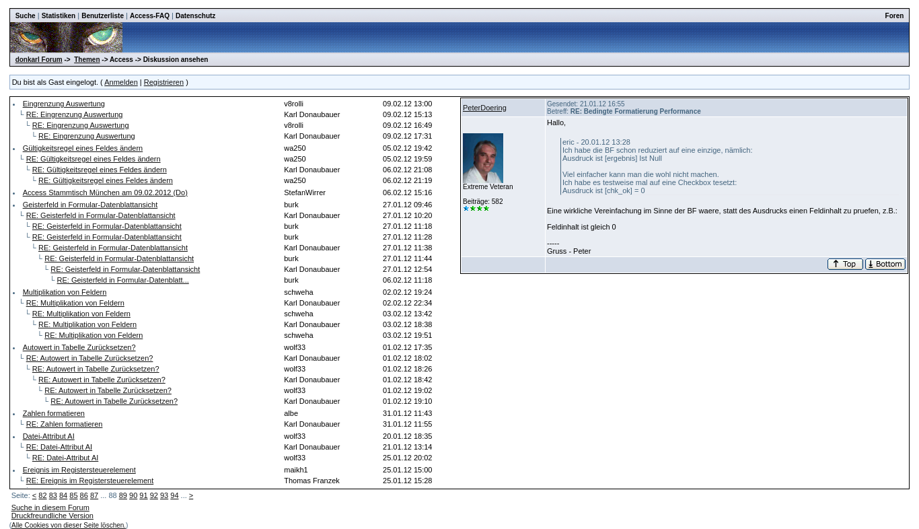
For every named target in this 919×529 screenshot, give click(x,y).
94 (174, 495)
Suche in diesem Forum (50, 507)
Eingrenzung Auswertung (64, 104)
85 (73, 495)
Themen (87, 59)
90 (133, 495)
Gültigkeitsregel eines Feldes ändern (83, 148)
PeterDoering (485, 108)
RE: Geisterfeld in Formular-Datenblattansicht (101, 215)
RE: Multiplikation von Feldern (75, 303)
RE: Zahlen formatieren (64, 424)
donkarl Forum (39, 59)
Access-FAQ (150, 16)
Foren (894, 16)
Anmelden (121, 82)
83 (53, 495)
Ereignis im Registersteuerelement (79, 470)
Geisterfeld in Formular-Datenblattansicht (90, 205)
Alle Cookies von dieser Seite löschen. (68, 525)
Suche (25, 16)
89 (123, 495)
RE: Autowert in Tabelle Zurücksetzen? (89, 358)
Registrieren (164, 82)
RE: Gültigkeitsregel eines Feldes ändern (93, 159)
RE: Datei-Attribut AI (59, 447)
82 (42, 495)
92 (154, 495)
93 (164, 495)
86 (84, 495)
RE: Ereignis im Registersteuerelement (90, 481)
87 (94, 495)
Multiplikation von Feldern (65, 292)
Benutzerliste (102, 16)
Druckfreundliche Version (52, 516)
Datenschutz (195, 16)
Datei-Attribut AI (49, 436)
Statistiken (59, 16)
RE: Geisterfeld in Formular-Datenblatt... (123, 280)
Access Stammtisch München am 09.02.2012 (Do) (105, 192)
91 (143, 495)
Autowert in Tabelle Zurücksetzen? (79, 347)
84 (63, 495)
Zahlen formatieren (54, 413)
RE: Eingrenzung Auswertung (74, 114)
